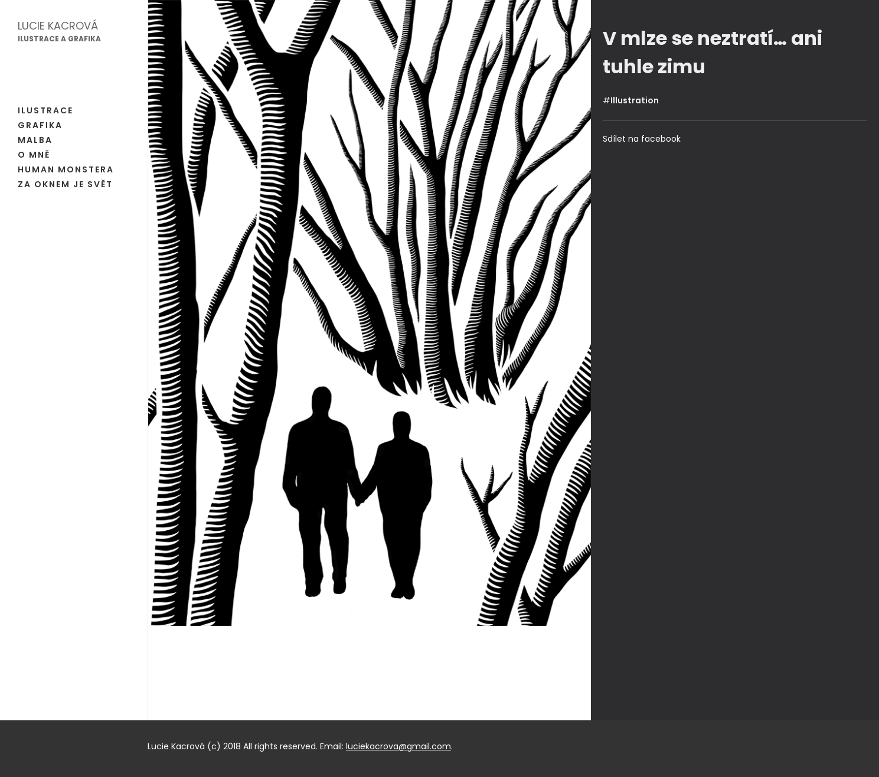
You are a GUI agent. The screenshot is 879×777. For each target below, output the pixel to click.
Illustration (634, 100)
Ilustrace (45, 110)
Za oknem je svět (65, 184)
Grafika (40, 125)
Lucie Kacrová (58, 25)
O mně (34, 155)
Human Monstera (66, 169)
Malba (35, 140)
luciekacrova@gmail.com (398, 746)
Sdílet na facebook (642, 139)
